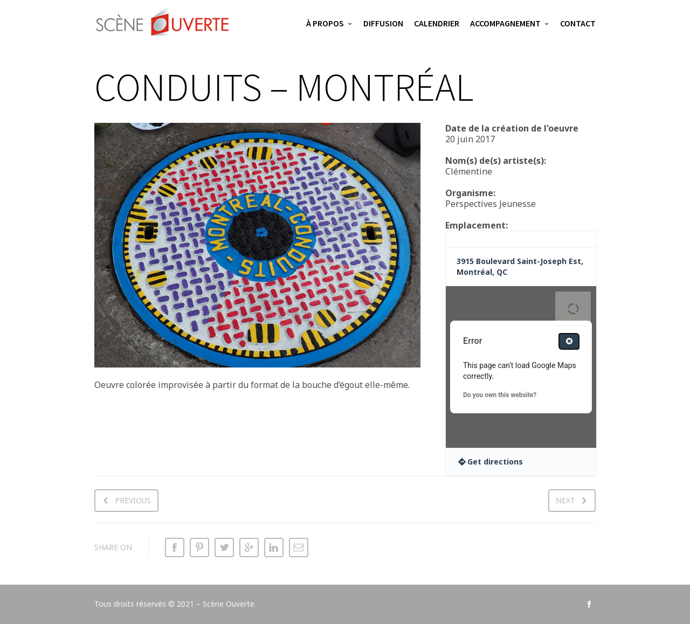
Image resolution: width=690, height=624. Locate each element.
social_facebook (589, 604)
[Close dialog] (569, 341)
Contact (578, 23)
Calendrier (436, 23)
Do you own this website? (499, 395)
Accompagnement (505, 23)
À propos (325, 23)
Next (565, 500)
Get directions (495, 461)
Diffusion (383, 23)
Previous (133, 500)
